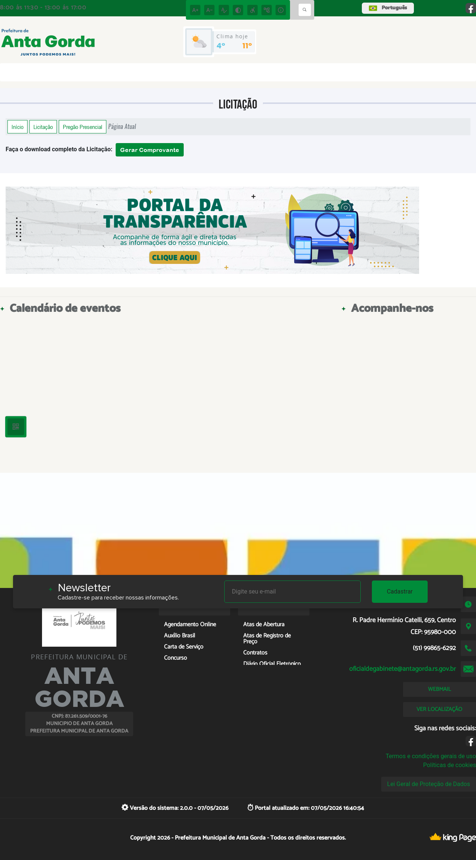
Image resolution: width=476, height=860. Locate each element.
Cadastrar (400, 591)
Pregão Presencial (82, 126)
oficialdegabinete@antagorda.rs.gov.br (402, 669)
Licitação (43, 126)
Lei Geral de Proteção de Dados (428, 784)
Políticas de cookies (449, 765)
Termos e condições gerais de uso (431, 756)
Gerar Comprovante (149, 149)
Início (17, 126)
